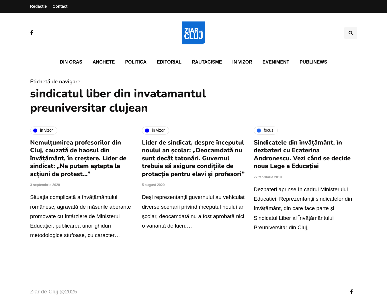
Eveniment (276, 62)
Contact (59, 6)
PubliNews (313, 62)
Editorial (169, 62)
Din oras (71, 62)
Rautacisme (207, 62)
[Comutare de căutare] (350, 33)
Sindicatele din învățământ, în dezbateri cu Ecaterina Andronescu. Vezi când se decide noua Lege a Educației (302, 154)
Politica (135, 62)
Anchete (104, 62)
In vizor (242, 62)
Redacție (38, 6)
